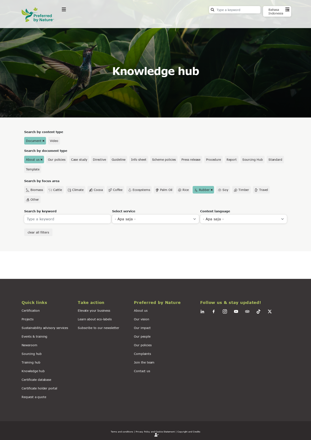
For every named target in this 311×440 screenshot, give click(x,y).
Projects (27, 319)
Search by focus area (41, 181)
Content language (215, 211)
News (117, 20)
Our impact (142, 328)
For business (142, 20)
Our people (142, 336)
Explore (68, 20)
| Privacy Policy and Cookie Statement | (155, 431)
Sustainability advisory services (45, 328)
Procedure (213, 159)
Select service (123, 211)
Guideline (119, 159)
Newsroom (29, 345)
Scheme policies (164, 159)
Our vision (141, 319)
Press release (190, 159)
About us (33, 159)
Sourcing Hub (252, 159)
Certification (31, 310)
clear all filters (38, 232)
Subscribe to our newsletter (98, 328)
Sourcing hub (32, 354)
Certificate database (36, 379)
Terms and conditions (122, 431)
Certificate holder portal (39, 388)
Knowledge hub (33, 371)
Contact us (142, 371)
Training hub (31, 362)
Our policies (56, 159)
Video (54, 141)
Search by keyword (40, 211)
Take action (94, 20)
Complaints (142, 354)
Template (33, 169)
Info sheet (138, 159)
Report (232, 159)
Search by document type (45, 150)
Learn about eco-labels (94, 319)
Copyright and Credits (188, 431)
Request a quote (34, 397)
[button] (47, 302)
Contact (283, 20)
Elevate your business (94, 310)
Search (212, 9)
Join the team (144, 362)
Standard (275, 159)
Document (33, 141)
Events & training (34, 336)
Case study (79, 159)
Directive (99, 159)
